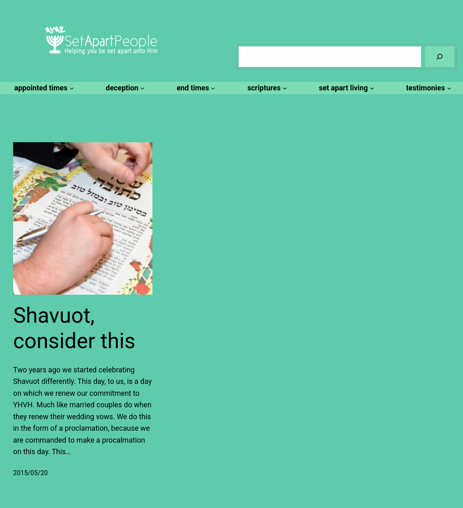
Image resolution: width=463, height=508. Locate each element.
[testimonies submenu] (427, 88)
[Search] (439, 56)
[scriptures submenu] (266, 88)
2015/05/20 (30, 473)
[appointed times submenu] (43, 88)
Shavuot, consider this (74, 328)
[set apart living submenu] (345, 88)
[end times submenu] (194, 88)
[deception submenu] (124, 88)
